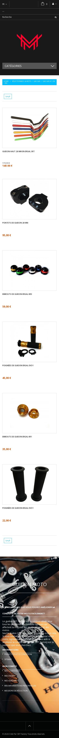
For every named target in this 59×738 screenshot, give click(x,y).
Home (6, 81)
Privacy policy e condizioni (18, 654)
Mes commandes (12, 670)
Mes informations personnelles (20, 685)
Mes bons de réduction (16, 690)
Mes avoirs (9, 675)
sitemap (8, 659)
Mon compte (9, 666)
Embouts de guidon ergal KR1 (17, 436)
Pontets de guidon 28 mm (15, 223)
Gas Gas (37, 81)
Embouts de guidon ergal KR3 (17, 294)
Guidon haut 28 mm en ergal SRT (18, 151)
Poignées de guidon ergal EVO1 (18, 365)
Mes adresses (10, 680)
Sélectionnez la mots (21, 81)
